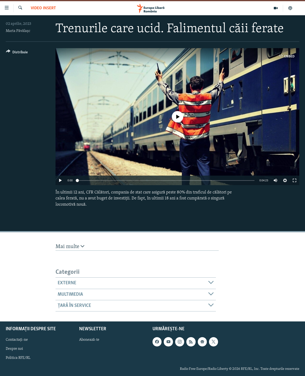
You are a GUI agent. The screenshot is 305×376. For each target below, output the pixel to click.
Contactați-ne (17, 340)
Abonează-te (89, 340)
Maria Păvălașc (18, 31)
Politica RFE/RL (18, 358)
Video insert (43, 8)
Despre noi (14, 349)
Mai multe (70, 246)
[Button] (17, 53)
